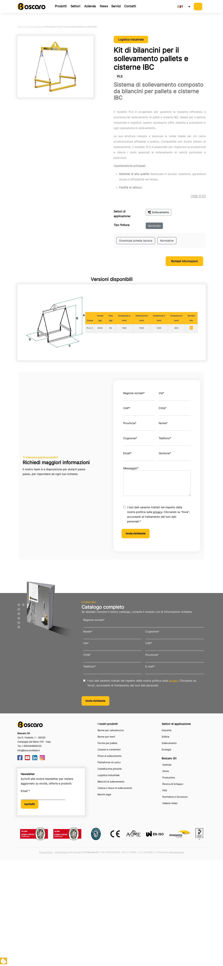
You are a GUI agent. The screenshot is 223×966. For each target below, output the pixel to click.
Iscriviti (29, 804)
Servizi (116, 6)
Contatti (130, 6)
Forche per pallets (107, 743)
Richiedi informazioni (184, 261)
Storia (165, 771)
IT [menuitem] (182, 6)
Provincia (129, 423)
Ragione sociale (134, 393)
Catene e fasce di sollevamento (115, 788)
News (104, 6)
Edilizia (165, 736)
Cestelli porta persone (110, 768)
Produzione (168, 777)
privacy (157, 512)
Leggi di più (198, 195)
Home (20, 26)
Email (127, 453)
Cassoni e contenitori (109, 749)
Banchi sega (104, 794)
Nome (163, 423)
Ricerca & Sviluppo (172, 783)
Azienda (90, 6)
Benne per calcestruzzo (111, 730)
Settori (75, 6)
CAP (126, 408)
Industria (166, 730)
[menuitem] (184, 6)
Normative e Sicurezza (175, 796)
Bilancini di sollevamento (111, 781)
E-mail (150, 666)
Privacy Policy (46, 852)
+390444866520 (32, 745)
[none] (184, 6)
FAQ (164, 790)
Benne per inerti (106, 736)
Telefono (165, 438)
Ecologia (166, 749)
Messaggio (130, 468)
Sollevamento (158, 212)
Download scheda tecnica (135, 240)
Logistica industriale (34, 26)
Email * (25, 791)
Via (161, 393)
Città (162, 408)
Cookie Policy (61, 852)
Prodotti (61, 6)
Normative (167, 240)
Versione (165, 453)
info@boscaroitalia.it (28, 750)
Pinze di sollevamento (110, 755)
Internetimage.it (176, 852)
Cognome (130, 438)
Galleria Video (169, 803)
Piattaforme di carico (109, 762)
